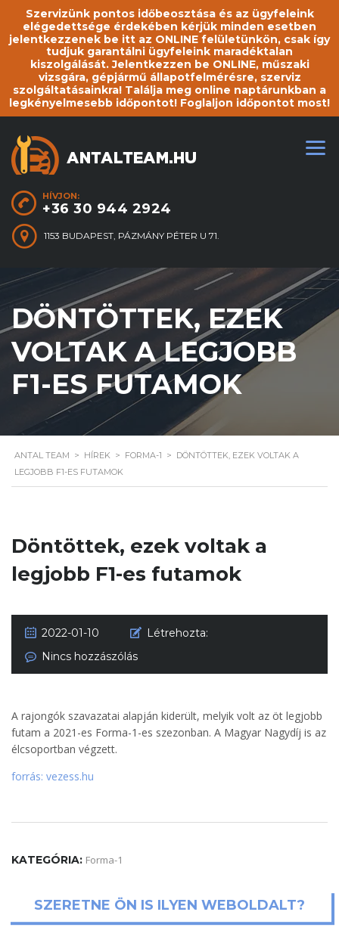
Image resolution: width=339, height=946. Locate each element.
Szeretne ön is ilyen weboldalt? (169, 906)
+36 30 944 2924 (107, 208)
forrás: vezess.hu (52, 776)
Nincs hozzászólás (90, 656)
